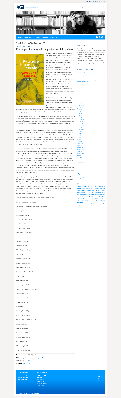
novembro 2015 (80, 125)
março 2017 (79, 94)
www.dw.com (21, 374)
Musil (101, 188)
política (78, 200)
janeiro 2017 (80, 98)
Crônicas (36, 37)
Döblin (103, 188)
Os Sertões (91, 196)
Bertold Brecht (83, 198)
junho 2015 (79, 135)
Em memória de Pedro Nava (83, 78)
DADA (96, 198)
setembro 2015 (80, 129)
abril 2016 (79, 116)
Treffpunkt (39, 377)
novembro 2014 (80, 149)
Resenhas (53, 37)
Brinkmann (87, 203)
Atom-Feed (100, 380)
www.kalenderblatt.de (23, 377)
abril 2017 (79, 92)
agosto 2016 (80, 108)
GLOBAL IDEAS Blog (42, 376)
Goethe (92, 194)
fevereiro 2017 (80, 96)
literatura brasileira (92, 186)
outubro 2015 (80, 127)
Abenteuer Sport (41, 381)
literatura (80, 203)
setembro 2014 (80, 153)
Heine (93, 192)
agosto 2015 (80, 131)
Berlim (82, 196)
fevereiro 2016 (80, 119)
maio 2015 (79, 137)
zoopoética (97, 188)
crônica (83, 192)
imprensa (97, 196)
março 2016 (79, 117)
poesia (36, 358)
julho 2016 (79, 110)
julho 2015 (79, 133)
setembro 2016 (80, 106)
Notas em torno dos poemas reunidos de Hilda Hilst (89, 74)
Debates (44, 37)
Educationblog (40, 385)
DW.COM (88, 1)
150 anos (83, 188)
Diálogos (79, 174)
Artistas (78, 166)
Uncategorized (80, 178)
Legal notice (100, 376)
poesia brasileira (42, 358)
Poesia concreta (83, 194)
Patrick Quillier (29, 358)
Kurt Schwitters (97, 194)
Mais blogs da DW (99, 1)
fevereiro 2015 (80, 143)
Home (20, 37)
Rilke (93, 190)
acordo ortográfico (90, 198)
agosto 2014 (80, 155)
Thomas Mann (97, 192)
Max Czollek (88, 192)
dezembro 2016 (80, 100)
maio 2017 (79, 90)
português (102, 200)
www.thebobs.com (22, 379)
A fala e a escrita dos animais (84, 76)
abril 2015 (79, 139)
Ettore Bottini (84, 200)
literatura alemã (90, 188)
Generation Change (42, 383)
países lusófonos (95, 203)
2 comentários (28, 364)
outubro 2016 (80, 104)
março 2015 (79, 141)
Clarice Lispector (86, 190)
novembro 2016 (80, 102)
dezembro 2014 (80, 147)
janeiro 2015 (80, 145)
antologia (22, 358)
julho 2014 (79, 157)
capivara (87, 196)
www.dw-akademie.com (24, 376)
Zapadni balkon (40, 374)
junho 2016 (79, 112)
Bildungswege (40, 379)
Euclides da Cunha (81, 186)
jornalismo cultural (94, 200)
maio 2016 (79, 114)
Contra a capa (27, 29)
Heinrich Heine (102, 198)
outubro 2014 (80, 151)
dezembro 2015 (80, 123)
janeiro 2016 (80, 121)
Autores (27, 37)
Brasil (78, 190)
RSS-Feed (99, 378)
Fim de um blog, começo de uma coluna (86, 72)
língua (89, 194)
